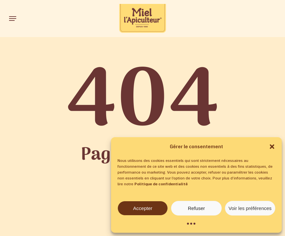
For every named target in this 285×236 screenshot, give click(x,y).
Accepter (142, 208)
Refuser (196, 208)
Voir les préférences (250, 208)
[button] (272, 146)
